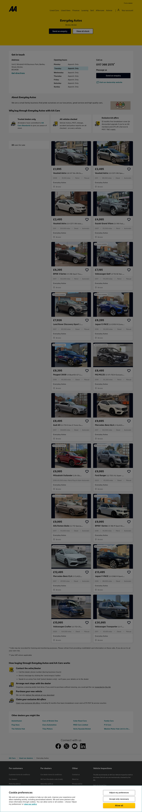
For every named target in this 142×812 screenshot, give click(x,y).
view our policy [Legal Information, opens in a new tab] (30, 804)
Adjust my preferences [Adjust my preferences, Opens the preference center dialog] (119, 793)
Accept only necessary (119, 799)
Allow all (119, 805)
